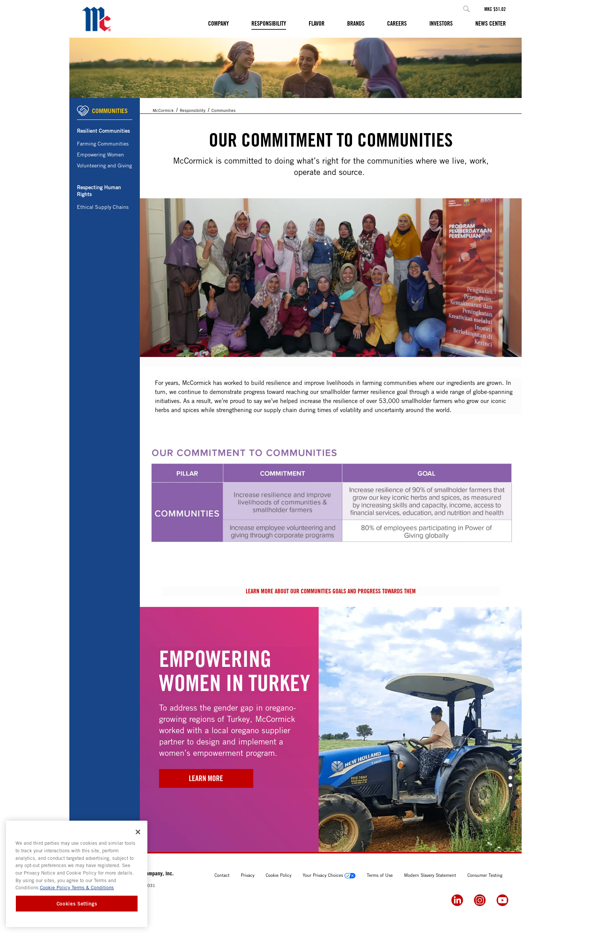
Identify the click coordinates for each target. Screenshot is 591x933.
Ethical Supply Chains (103, 207)
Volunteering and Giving (104, 165)
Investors (441, 23)
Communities (223, 110)
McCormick (163, 110)
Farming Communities (103, 143)
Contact (222, 875)
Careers (397, 23)
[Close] (138, 832)
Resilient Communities (103, 130)
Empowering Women (100, 154)
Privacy (247, 875)
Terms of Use (380, 875)
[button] (466, 9)
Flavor (317, 23)
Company (218, 23)
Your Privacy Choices (329, 875)
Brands (355, 23)
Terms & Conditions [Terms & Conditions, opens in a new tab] (92, 887)
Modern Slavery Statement (430, 875)
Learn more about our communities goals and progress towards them (331, 591)
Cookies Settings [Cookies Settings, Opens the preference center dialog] (77, 904)
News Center (490, 23)
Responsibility (268, 23)
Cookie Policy (278, 875)
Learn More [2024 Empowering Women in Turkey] (206, 778)
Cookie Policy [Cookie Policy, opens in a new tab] (55, 887)
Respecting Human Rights (99, 190)
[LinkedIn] (457, 900)
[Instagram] (480, 900)
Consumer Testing (484, 875)
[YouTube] (502, 900)
